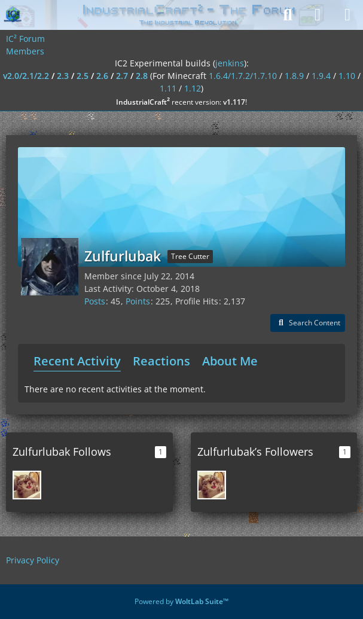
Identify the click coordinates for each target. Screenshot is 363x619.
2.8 (142, 75)
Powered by (181, 601)
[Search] (288, 15)
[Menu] (347, 15)
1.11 (168, 88)
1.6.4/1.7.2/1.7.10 (243, 75)
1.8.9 (294, 75)
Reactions (161, 361)
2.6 (102, 75)
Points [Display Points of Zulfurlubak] (138, 301)
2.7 (122, 75)
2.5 (83, 75)
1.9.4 (321, 75)
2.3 (63, 75)
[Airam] (27, 485)
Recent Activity (77, 361)
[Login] (318, 15)
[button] (307, 323)
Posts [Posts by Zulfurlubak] (94, 301)
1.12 (192, 88)
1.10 (346, 75)
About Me (230, 361)
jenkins (229, 63)
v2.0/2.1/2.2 (26, 75)
